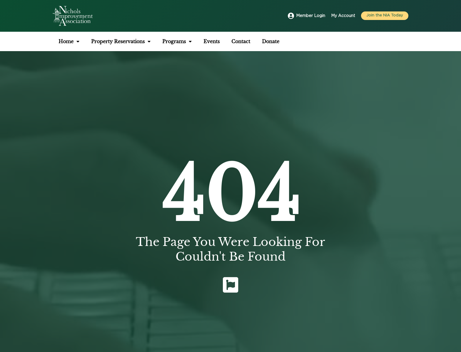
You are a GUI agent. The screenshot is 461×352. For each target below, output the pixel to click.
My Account (343, 16)
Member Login (310, 16)
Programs (177, 41)
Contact (240, 41)
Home (69, 41)
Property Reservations (121, 41)
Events (211, 41)
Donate (270, 41)
